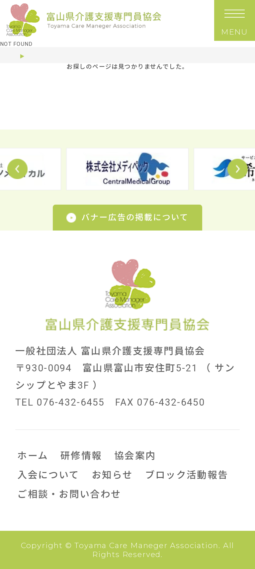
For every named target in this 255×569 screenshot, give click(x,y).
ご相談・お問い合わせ (69, 494)
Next (237, 169)
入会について (48, 475)
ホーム (19, 56)
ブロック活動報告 (186, 475)
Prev (17, 169)
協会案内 (135, 455)
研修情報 (81, 455)
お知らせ (112, 475)
